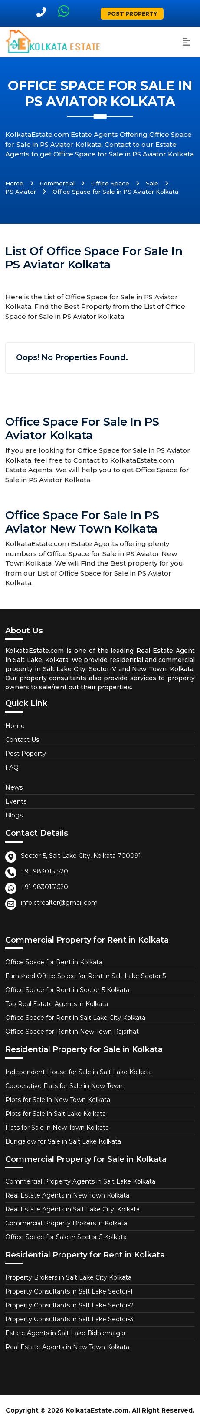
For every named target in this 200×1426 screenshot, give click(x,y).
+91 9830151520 (44, 871)
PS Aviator (20, 191)
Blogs (14, 815)
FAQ (12, 767)
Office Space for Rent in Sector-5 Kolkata (67, 990)
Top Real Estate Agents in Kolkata (56, 1004)
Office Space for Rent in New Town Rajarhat (72, 1032)
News (14, 787)
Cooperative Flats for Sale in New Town (64, 1086)
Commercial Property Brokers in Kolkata (66, 1223)
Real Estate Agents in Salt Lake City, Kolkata (72, 1209)
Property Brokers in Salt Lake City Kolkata (68, 1277)
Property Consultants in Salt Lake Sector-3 (69, 1319)
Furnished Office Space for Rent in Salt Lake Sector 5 (85, 976)
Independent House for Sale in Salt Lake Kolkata (78, 1072)
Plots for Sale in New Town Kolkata (57, 1100)
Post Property (132, 13)
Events (15, 801)
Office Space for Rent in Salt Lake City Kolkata (75, 1018)
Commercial (57, 183)
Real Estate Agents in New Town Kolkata (67, 1195)
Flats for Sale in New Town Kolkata (57, 1128)
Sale (152, 183)
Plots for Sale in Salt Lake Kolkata (55, 1114)
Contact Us (22, 740)
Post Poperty (25, 754)
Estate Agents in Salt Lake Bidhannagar (65, 1333)
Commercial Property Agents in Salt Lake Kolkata (80, 1181)
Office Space (110, 183)
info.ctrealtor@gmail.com (59, 903)
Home (14, 183)
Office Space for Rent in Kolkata (53, 962)
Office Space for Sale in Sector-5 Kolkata (66, 1237)
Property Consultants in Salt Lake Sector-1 (69, 1291)
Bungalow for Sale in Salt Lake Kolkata (63, 1141)
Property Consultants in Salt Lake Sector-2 (69, 1305)
